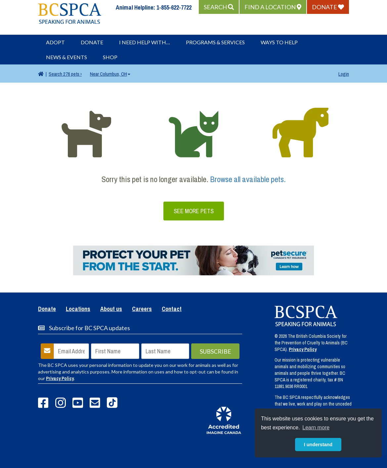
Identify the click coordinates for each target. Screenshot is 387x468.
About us (111, 309)
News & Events (66, 57)
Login (343, 73)
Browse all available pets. (248, 179)
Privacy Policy (60, 378)
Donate (92, 42)
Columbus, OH (110, 73)
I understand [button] (318, 444)
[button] (219, 7)
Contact (172, 309)
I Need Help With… (144, 42)
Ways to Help (279, 42)
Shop (110, 57)
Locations (78, 309)
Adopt (55, 42)
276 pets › (65, 73)
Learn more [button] (315, 427)
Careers (142, 309)
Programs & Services (215, 42)
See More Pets (194, 211)
